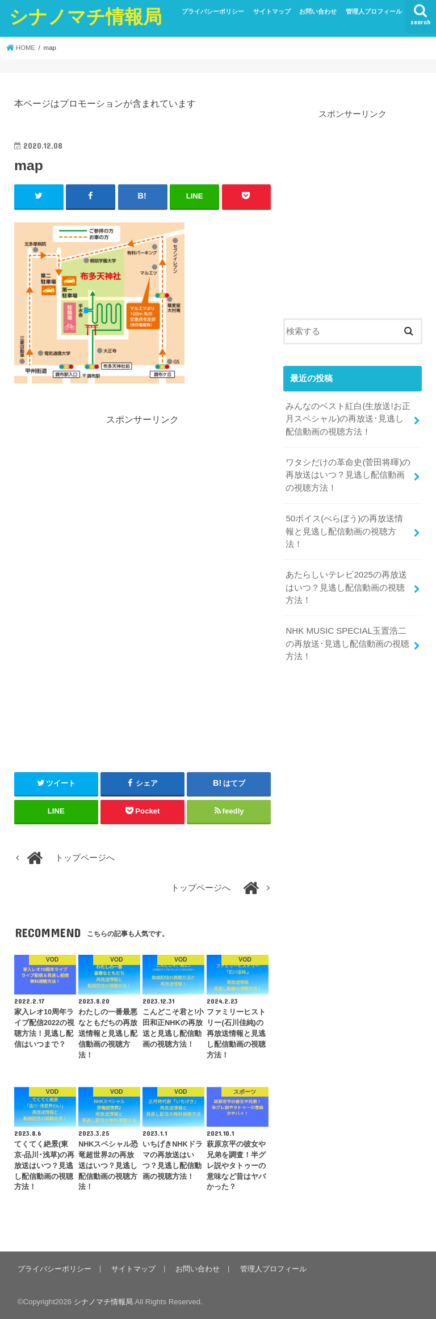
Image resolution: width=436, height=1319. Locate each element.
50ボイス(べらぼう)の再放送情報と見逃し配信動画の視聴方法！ (348, 522)
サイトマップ (272, 11)
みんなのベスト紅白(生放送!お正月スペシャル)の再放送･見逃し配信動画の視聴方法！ (348, 418)
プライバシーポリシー (213, 11)
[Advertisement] (142, 506)
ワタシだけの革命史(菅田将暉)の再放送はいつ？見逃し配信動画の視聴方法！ (348, 474)
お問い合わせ (318, 11)
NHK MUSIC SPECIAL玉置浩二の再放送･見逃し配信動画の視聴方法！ (347, 627)
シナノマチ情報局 (85, 16)
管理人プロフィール (374, 11)
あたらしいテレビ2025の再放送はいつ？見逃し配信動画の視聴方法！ (346, 571)
